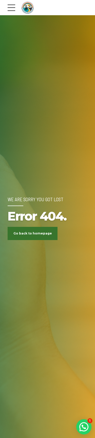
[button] (83, 426)
